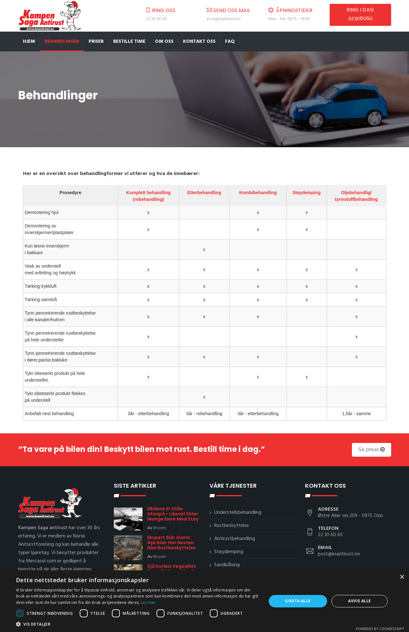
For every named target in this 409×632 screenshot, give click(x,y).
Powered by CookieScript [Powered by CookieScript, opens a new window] (380, 628)
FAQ (230, 41)
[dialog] (204, 601)
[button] (137, 624)
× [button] (401, 577)
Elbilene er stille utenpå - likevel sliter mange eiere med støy (173, 514)
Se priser (371, 449)
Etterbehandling (204, 192)
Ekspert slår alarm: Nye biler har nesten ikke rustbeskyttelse (171, 542)
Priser (96, 41)
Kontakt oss (199, 41)
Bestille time (129, 41)
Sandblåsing (227, 565)
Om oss (164, 41)
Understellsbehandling (237, 512)
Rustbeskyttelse (231, 526)
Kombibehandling (258, 192)
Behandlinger (62, 41)
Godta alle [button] (297, 601)
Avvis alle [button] (359, 601)
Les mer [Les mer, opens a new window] (148, 602)
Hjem (29, 41)
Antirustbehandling (234, 539)
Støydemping (307, 192)
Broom (159, 528)
